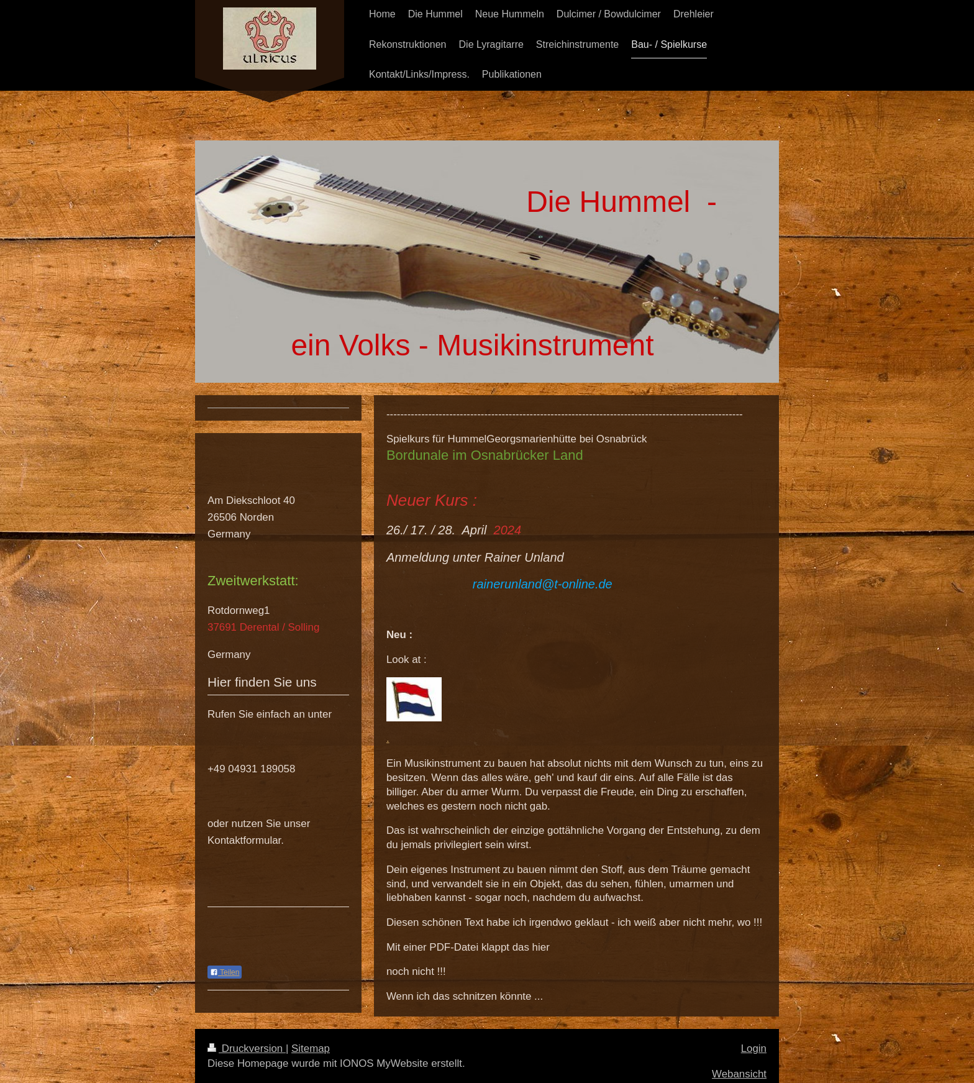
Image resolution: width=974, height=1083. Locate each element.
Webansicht (739, 1074)
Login (754, 1048)
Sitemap (310, 1048)
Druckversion (246, 1048)
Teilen (224, 972)
